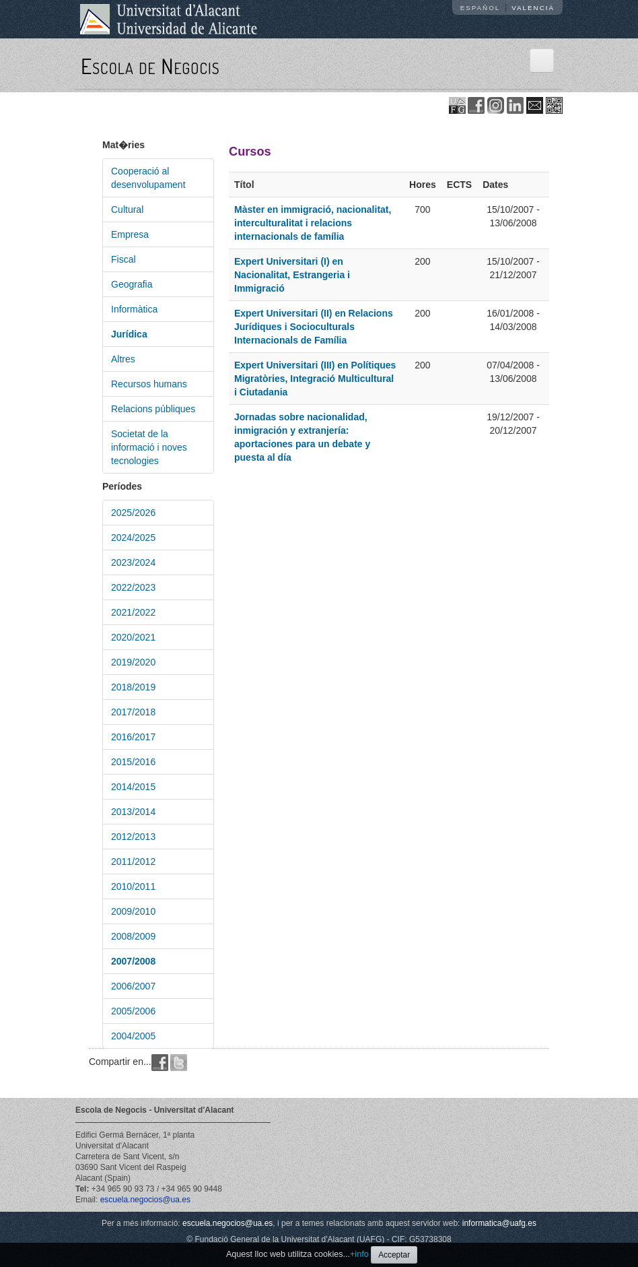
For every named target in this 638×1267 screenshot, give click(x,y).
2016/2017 (133, 737)
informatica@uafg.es (499, 1223)
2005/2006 (133, 1011)
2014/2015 (133, 786)
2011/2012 (133, 861)
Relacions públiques (153, 408)
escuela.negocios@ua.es (145, 1199)
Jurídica (129, 334)
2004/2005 (133, 1036)
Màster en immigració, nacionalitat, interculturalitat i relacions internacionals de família (312, 223)
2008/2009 (133, 936)
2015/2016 (133, 761)
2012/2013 (133, 836)
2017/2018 (133, 712)
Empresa (130, 234)
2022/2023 (133, 587)
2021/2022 (133, 612)
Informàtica (134, 309)
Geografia (131, 284)
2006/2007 (133, 986)
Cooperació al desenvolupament (148, 178)
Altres (123, 359)
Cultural (127, 209)
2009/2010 (133, 911)
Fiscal (123, 259)
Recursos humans (149, 384)
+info (359, 1254)
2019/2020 (133, 662)
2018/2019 (133, 687)
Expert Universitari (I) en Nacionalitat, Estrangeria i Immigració (292, 275)
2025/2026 (133, 512)
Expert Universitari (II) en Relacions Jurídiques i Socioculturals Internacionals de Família (313, 327)
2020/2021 (133, 637)
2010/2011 (133, 886)
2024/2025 (133, 537)
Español (480, 7)
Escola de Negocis (150, 65)
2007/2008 (133, 961)
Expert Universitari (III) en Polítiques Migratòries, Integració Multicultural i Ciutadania (315, 378)
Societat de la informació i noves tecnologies (149, 447)
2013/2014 (133, 811)
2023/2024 (133, 562)
